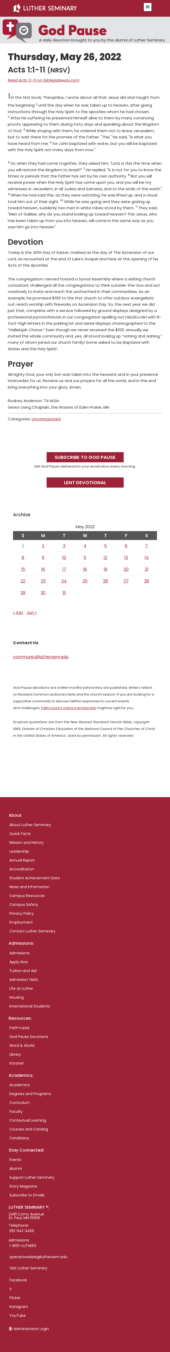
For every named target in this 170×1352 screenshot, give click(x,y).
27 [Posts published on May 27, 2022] (126, 581)
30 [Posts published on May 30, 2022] (43, 593)
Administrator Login (31, 1328)
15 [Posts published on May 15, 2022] (23, 569)
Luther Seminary (72, 8)
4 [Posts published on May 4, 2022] (85, 546)
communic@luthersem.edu (40, 657)
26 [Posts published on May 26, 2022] (105, 581)
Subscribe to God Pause (85, 457)
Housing (16, 997)
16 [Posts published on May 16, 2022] (43, 569)
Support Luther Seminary (31, 1177)
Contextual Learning (27, 1120)
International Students (29, 1006)
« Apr (18, 613)
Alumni (15, 1168)
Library (15, 1054)
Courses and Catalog (28, 1129)
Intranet (16, 1063)
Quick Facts (20, 833)
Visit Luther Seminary (28, 1268)
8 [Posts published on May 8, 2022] (23, 558)
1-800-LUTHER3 (22, 1245)
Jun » (32, 613)
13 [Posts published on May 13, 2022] (126, 558)
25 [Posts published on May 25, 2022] (85, 581)
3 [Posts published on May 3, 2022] (64, 546)
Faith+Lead (19, 1027)
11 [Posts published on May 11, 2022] (85, 558)
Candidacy (19, 1138)
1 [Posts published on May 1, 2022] (23, 546)
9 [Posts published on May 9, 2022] (43, 558)
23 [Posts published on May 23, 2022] (43, 581)
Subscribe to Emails (27, 1195)
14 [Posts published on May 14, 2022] (146, 558)
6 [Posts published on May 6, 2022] (126, 546)
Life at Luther (21, 988)
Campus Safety (23, 904)
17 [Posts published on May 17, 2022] (64, 569)
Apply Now (18, 961)
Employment (21, 922)
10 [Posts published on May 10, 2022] (64, 558)
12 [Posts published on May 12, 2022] (105, 558)
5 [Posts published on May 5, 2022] (105, 546)
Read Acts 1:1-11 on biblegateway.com (43, 80)
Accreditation (21, 869)
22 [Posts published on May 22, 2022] (23, 581)
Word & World (21, 1045)
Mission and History (26, 842)
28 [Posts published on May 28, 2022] (146, 581)
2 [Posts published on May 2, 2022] (43, 546)
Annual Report (22, 860)
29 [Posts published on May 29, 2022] (23, 593)
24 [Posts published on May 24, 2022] (64, 581)
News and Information (29, 886)
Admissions (19, 953)
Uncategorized (46, 419)
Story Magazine (23, 1186)
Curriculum (19, 1102)
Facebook (18, 1280)
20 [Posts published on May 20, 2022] (126, 569)
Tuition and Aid (22, 970)
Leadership (19, 851)
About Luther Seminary (30, 824)
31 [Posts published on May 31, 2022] (64, 593)
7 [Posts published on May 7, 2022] (146, 546)
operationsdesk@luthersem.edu (38, 1256)
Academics (19, 1084)
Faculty (16, 1111)
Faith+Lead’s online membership (68, 708)
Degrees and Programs (30, 1093)
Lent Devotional (85, 482)
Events (15, 1159)
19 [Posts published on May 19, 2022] (105, 569)
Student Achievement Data (34, 878)
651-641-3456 (21, 1230)
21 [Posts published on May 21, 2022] (146, 569)
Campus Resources (27, 895)
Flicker (15, 1297)
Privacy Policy (21, 913)
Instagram (18, 1306)
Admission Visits (23, 979)
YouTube (17, 1315)
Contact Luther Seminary (32, 931)
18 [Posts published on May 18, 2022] (85, 569)
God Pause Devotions (28, 1036)
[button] (147, 7)
